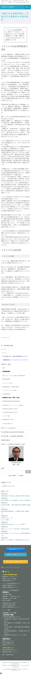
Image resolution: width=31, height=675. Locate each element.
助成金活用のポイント (8, 580)
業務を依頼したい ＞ (15, 549)
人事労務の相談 (6, 594)
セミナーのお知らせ (8, 428)
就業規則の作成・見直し (9, 603)
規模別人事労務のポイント (10, 587)
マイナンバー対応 (7, 383)
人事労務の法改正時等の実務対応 (13, 432)
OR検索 (20, 475)
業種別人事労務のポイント (10, 585)
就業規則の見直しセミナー (10, 652)
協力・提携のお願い (8, 654)
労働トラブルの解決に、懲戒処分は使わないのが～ (16, 540)
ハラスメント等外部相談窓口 (10, 590)
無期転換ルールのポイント (10, 576)
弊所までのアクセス (8, 641)
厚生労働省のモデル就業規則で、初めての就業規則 (16, 500)
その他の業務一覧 (7, 423)
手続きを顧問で (6, 600)
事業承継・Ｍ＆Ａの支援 (9, 598)
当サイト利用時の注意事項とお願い (13, 444)
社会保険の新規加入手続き (10, 412)
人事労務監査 (6, 394)
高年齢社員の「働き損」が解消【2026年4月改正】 (16, 496)
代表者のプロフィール (8, 645)
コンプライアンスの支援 (9, 390)
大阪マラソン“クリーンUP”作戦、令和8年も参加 (15, 529)
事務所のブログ (6, 482)
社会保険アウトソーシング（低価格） (13, 405)
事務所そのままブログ (8, 486)
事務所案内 (5, 440)
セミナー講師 (6, 416)
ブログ (17, 617)
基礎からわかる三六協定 (9, 578)
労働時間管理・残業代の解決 (10, 386)
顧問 (3, 368)
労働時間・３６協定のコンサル (11, 596)
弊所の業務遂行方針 (8, 643)
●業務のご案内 (6, 364)
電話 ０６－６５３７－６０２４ (10, 567)
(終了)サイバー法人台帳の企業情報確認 (13, 375)
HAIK (19, 670)
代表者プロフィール (7, 518)
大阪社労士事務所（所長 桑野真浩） (18, 662)
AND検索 (12, 475)
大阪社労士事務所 (7, 7)
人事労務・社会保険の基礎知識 (12, 436)
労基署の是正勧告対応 (8, 605)
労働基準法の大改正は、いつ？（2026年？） (14, 524)
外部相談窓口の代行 (8, 419)
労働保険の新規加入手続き (10, 408)
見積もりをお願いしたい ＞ (15, 554)
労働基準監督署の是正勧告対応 (11, 401)
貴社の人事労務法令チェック (10, 607)
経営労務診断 (6, 379)
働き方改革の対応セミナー (10, 649)
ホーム (4, 352)
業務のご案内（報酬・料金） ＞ (15, 562)
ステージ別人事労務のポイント (11, 583)
